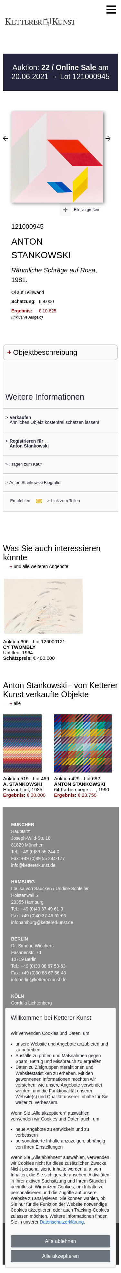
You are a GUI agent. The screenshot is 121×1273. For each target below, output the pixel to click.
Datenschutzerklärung (62, 1222)
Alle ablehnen (60, 1241)
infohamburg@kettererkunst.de (42, 922)
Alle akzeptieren (60, 1256)
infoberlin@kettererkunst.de (38, 979)
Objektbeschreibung (45, 352)
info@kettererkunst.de (33, 865)
